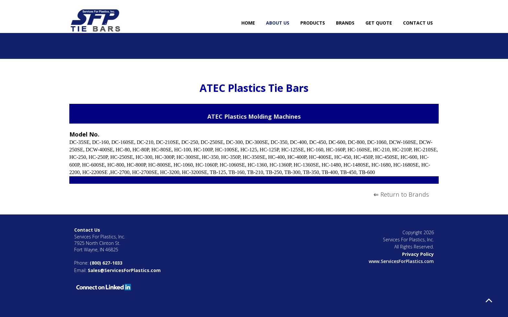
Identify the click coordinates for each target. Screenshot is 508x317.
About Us (277, 23)
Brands (345, 23)
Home (248, 23)
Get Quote (378, 23)
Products (312, 23)
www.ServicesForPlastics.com (401, 261)
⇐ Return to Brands (401, 194)
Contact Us (418, 23)
